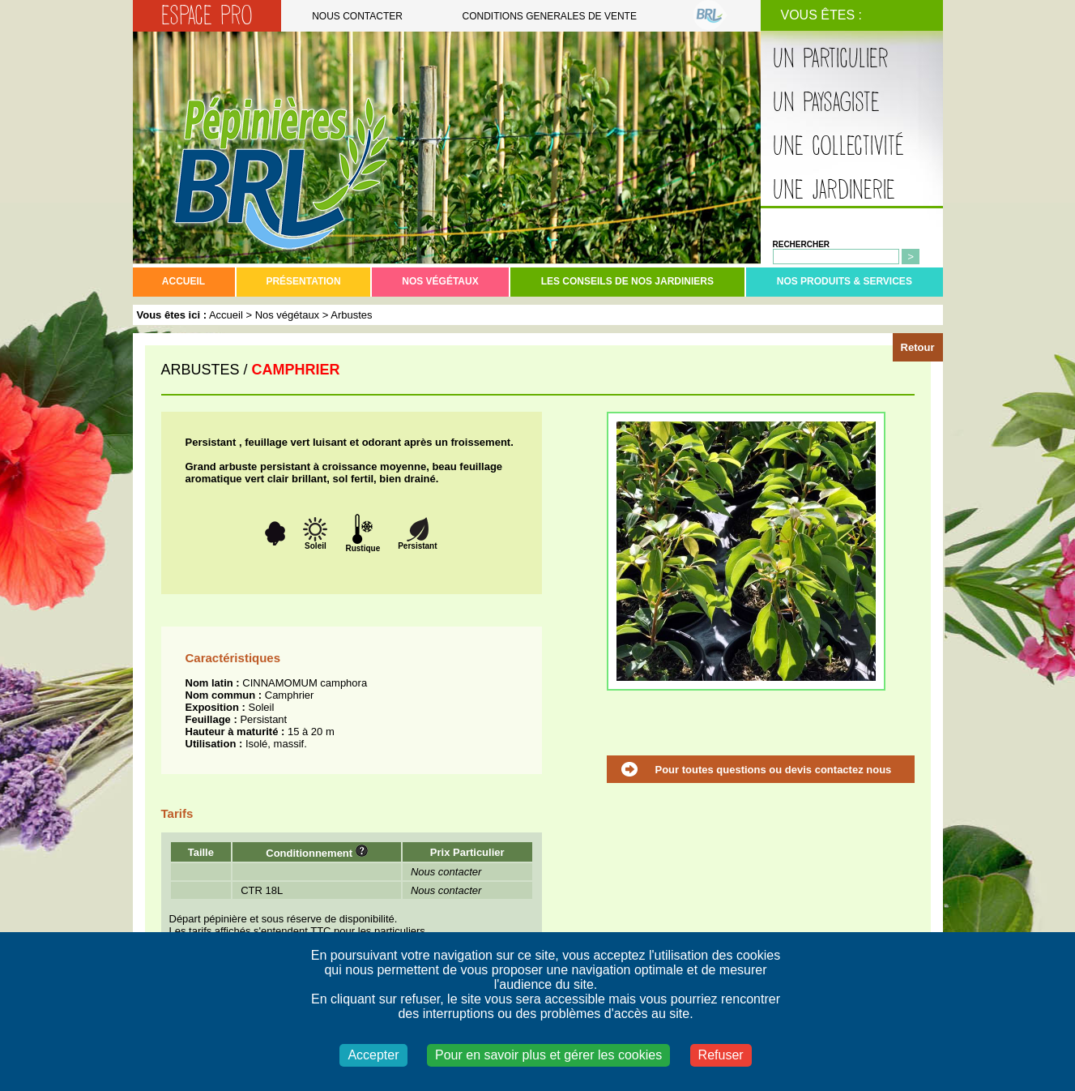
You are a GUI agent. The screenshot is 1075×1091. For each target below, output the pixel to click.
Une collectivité (838, 146)
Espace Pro (207, 16)
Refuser (721, 1055)
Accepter (373, 1055)
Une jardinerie (834, 190)
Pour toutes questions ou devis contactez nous (773, 770)
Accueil (183, 281)
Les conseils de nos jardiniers (627, 281)
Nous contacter (357, 16)
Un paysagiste (826, 102)
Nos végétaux (440, 281)
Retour (918, 347)
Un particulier (831, 59)
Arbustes (351, 315)
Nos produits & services (844, 281)
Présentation (303, 281)
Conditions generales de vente (550, 16)
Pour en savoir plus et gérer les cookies (548, 1055)
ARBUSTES (200, 370)
